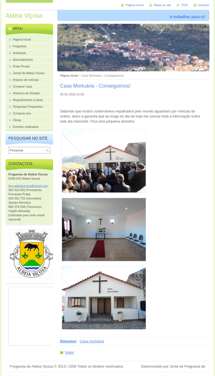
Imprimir (203, 5)
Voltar (69, 352)
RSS (184, 5)
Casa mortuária (92, 341)
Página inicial (69, 75)
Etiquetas (68, 341)
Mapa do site (162, 5)
